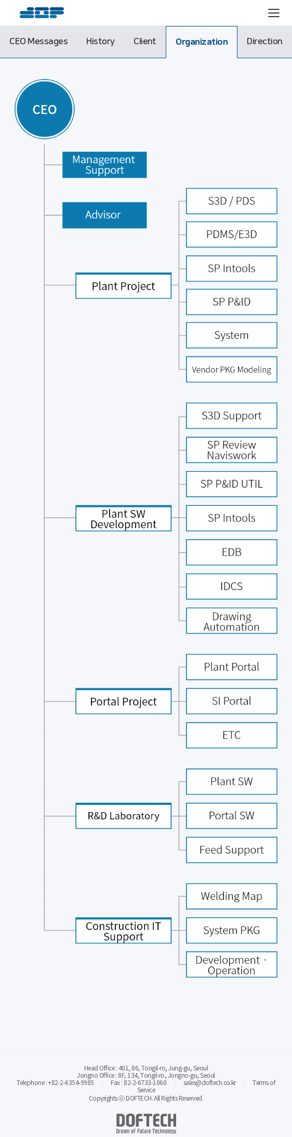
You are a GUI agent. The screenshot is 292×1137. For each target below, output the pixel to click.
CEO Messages (38, 41)
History (100, 41)
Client (145, 41)
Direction (264, 41)
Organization (202, 42)
